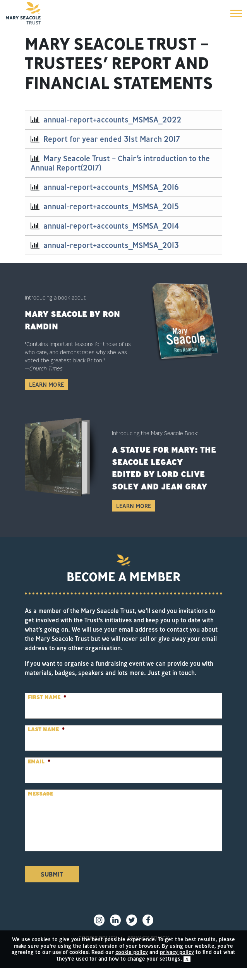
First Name (47, 697)
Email (39, 761)
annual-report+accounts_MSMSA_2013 (111, 245)
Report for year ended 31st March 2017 (111, 139)
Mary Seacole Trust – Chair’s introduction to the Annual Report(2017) (120, 163)
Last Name (46, 729)
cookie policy (131, 952)
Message (40, 793)
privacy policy (177, 952)
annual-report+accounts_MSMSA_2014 (111, 225)
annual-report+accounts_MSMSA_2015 (111, 206)
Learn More (46, 384)
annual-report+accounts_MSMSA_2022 (112, 119)
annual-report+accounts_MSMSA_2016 (111, 187)
